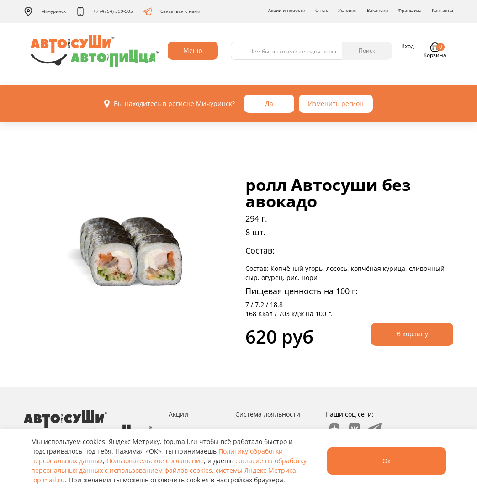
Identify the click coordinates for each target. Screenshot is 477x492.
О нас (321, 10)
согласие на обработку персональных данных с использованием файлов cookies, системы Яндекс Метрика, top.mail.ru (169, 470)
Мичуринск (45, 11)
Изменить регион (336, 103)
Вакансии (377, 10)
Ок (386, 460)
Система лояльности (267, 414)
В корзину (412, 333)
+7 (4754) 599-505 (104, 11)
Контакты (442, 10)
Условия (347, 10)
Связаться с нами (171, 11)
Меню (192, 50)
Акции (178, 414)
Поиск (367, 50)
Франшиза (410, 10)
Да (269, 103)
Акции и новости (286, 10)
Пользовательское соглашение (155, 460)
